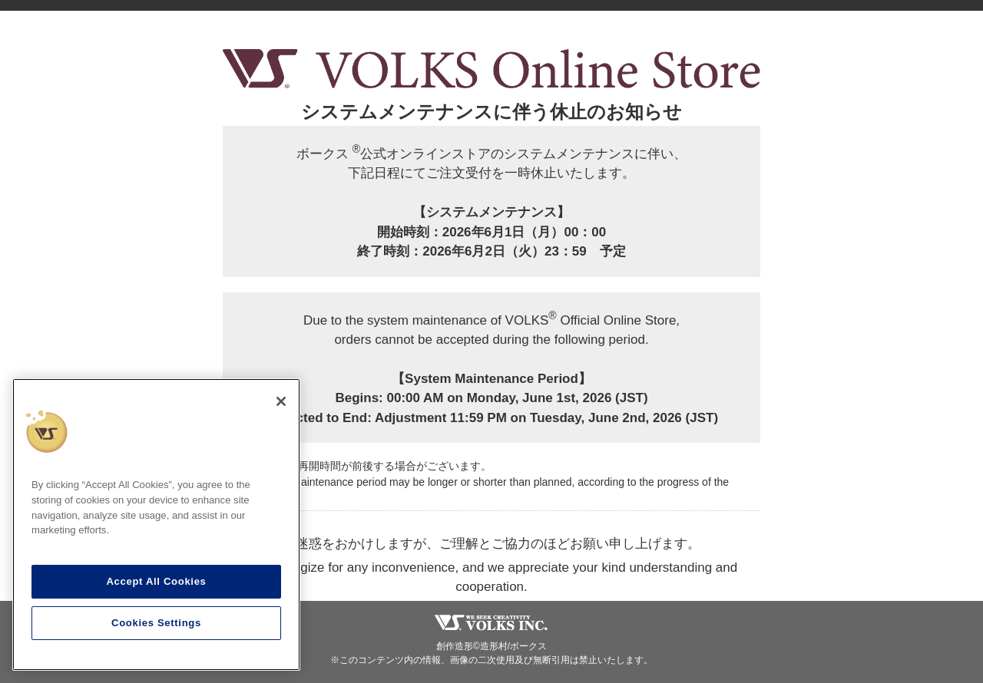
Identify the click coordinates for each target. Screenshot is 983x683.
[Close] (281, 401)
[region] (156, 524)
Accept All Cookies (156, 581)
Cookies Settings (156, 623)
